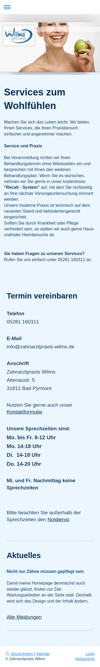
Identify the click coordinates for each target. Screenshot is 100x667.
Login (90, 654)
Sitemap (43, 654)
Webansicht (85, 659)
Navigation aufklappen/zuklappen (50, 7)
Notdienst (58, 519)
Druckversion (19, 654)
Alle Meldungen (24, 617)
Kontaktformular (24, 412)
